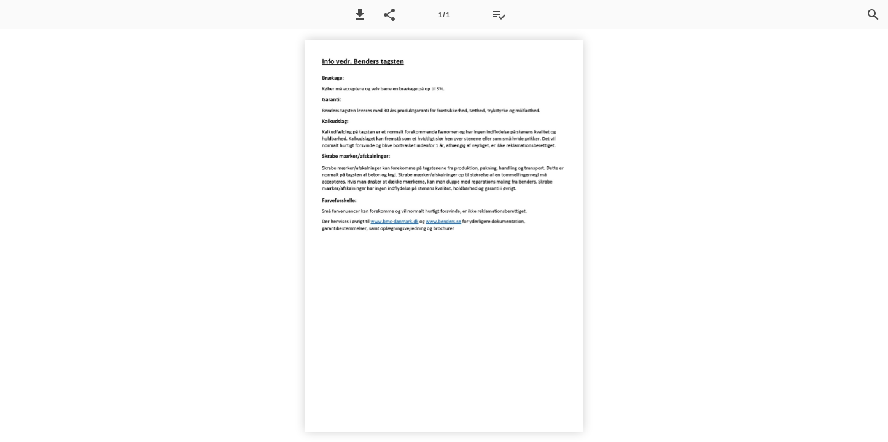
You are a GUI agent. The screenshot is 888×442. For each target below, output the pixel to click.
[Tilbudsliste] (498, 14)
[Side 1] (444, 14)
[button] (360, 14)
